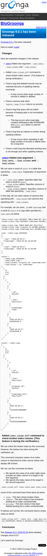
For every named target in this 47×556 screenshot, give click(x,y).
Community (14, 18)
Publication (20, 15)
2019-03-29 (41, 27)
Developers (30, 18)
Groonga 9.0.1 (7, 42)
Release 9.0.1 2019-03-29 (16, 530)
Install (16, 47)
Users (28, 15)
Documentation (7, 15)
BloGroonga (12, 23)
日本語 (43, 2)
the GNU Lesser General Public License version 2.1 (25, 551)
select (8, 64)
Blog (22, 18)
